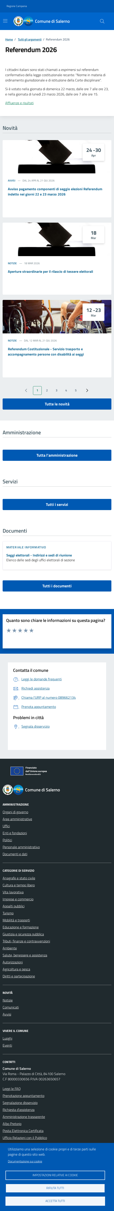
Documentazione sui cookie (25, 1161)
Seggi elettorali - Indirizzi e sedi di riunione (39, 555)
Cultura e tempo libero (19, 885)
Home (9, 39)
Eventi (7, 1045)
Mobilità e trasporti (16, 920)
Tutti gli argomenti (29, 39)
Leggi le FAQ (12, 1088)
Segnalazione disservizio (20, 1102)
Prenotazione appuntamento (23, 1095)
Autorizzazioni (13, 962)
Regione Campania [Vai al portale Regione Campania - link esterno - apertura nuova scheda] (17, 6)
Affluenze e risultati (19, 103)
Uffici (6, 826)
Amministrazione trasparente (24, 1116)
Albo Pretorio (12, 1123)
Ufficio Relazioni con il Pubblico (25, 1137)
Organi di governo (15, 812)
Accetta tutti (55, 1201)
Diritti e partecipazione (19, 976)
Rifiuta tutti (55, 1188)
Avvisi (11, 181)
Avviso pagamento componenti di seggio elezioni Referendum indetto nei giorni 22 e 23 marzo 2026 (55, 191)
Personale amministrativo (21, 847)
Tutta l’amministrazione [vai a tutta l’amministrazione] (57, 455)
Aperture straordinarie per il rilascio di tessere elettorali (50, 271)
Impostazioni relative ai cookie (55, 1175)
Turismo (8, 913)
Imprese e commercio (18, 899)
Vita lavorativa (13, 892)
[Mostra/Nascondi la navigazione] (5, 20)
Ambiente (10, 948)
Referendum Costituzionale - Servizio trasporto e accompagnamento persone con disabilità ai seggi (46, 351)
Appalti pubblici (13, 906)
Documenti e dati (15, 854)
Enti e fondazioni (15, 833)
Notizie (12, 263)
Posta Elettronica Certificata (23, 1130)
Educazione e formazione (21, 927)
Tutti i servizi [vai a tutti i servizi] (57, 504)
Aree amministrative (17, 819)
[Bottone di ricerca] (102, 21)
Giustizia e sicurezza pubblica (23, 934)
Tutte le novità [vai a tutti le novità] (57, 404)
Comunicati (11, 1007)
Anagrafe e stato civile (19, 878)
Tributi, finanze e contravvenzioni (26, 941)
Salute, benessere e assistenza (25, 955)
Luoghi (7, 1038)
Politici (7, 840)
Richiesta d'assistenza (19, 1109)
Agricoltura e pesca (16, 969)
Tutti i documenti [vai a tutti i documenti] (57, 586)
